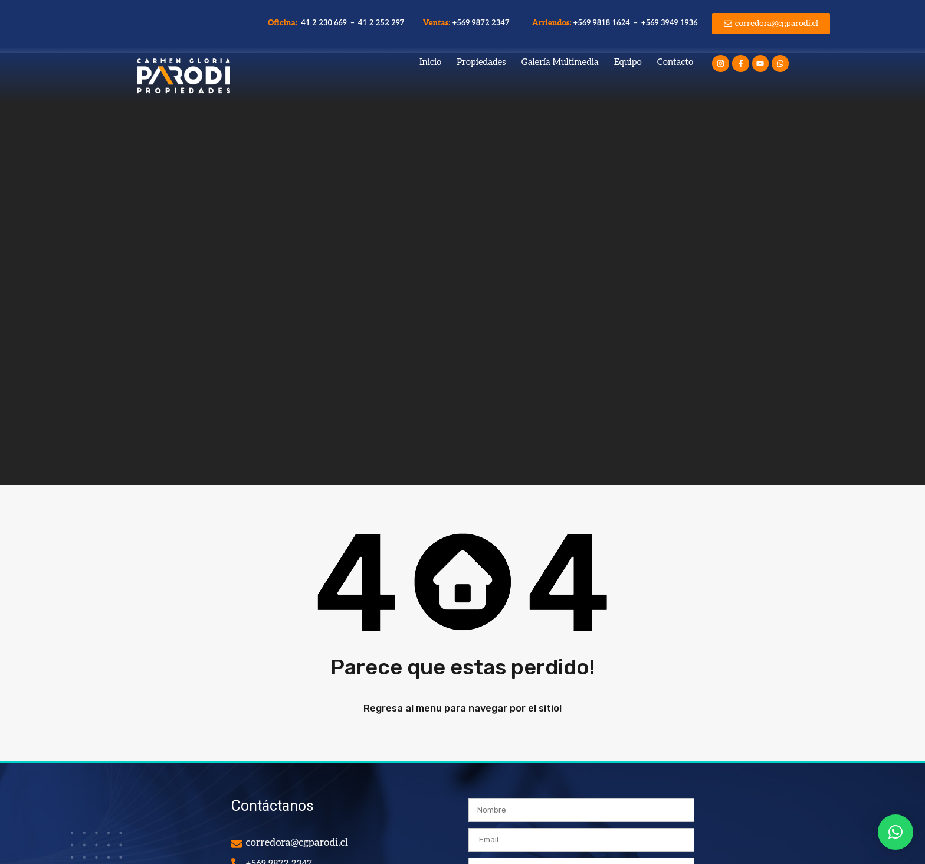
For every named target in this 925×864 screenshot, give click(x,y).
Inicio (430, 62)
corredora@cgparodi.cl (297, 843)
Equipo (628, 62)
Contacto (675, 62)
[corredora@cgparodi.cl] (236, 844)
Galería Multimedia (560, 62)
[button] (895, 832)
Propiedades (481, 62)
